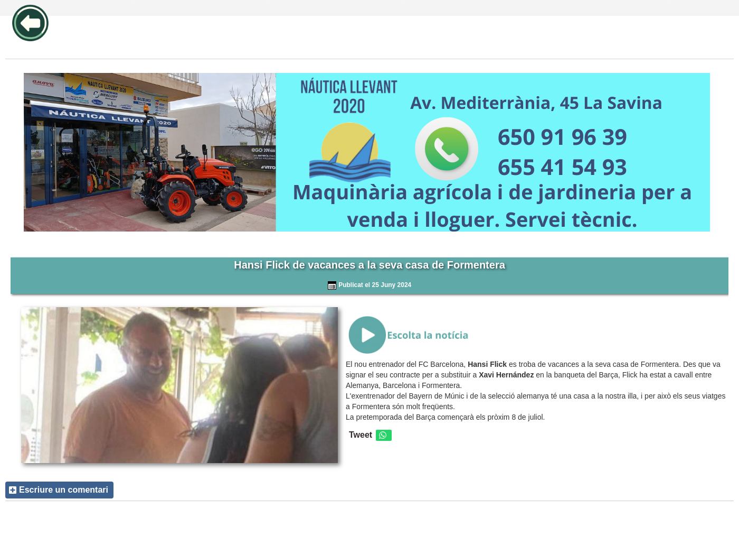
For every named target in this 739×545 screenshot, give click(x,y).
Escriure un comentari (63, 489)
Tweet (360, 434)
